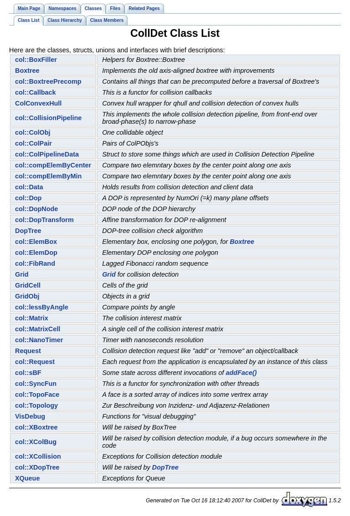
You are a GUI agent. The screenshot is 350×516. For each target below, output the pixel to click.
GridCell (28, 285)
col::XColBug (36, 441)
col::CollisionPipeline (48, 117)
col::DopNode (36, 208)
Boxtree (27, 70)
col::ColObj (33, 132)
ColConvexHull (38, 103)
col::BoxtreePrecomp (48, 81)
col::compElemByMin (48, 176)
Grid (22, 274)
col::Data (29, 187)
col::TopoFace (37, 394)
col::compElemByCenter (53, 165)
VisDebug (30, 416)
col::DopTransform (44, 219)
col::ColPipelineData (47, 154)
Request (28, 350)
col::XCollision (38, 456)
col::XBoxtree (36, 427)
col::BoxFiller (36, 59)
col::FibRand (35, 263)
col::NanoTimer (39, 340)
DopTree (28, 230)
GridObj (27, 296)
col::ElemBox (36, 241)
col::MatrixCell (37, 329)
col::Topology (36, 405)
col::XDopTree (37, 467)
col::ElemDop (36, 252)
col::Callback (35, 92)
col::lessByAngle (41, 307)
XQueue (27, 478)
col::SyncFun (36, 383)
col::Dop (28, 198)
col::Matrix (31, 318)
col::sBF (28, 372)
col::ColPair (33, 143)
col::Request (35, 361)
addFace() (241, 372)
